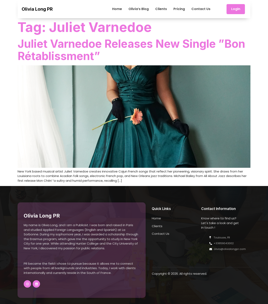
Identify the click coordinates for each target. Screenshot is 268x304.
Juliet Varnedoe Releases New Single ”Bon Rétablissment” (131, 49)
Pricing (179, 9)
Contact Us (200, 9)
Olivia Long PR (37, 9)
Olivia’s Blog (138, 9)
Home (117, 9)
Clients (161, 9)
